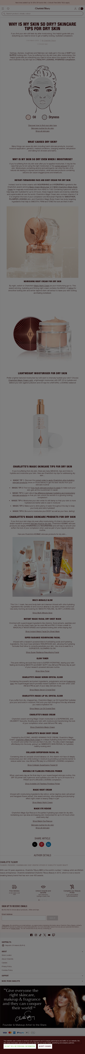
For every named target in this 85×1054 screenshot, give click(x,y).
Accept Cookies (45, 1046)
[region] (42, 1045)
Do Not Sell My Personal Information (20, 1046)
